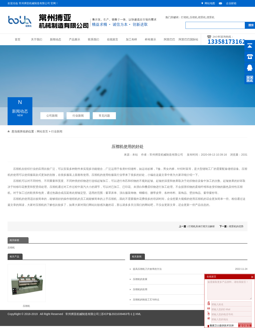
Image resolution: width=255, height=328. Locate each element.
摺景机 (210, 17)
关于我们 (36, 39)
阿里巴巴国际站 (188, 39)
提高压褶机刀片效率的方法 (190, 269)
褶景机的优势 (236, 226)
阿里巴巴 (169, 39)
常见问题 (104, 114)
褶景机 (202, 17)
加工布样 (131, 39)
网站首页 (42, 131)
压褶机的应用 (190, 289)
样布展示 (150, 39)
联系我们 (93, 39)
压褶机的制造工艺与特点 (190, 300)
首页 (17, 39)
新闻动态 (55, 39)
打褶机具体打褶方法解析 (201, 226)
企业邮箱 (231, 3)
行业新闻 (78, 114)
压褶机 (193, 17)
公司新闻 (52, 114)
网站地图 (210, 3)
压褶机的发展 (190, 279)
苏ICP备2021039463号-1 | (117, 306)
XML (138, 306)
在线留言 (112, 39)
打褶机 (185, 17)
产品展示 (74, 39)
